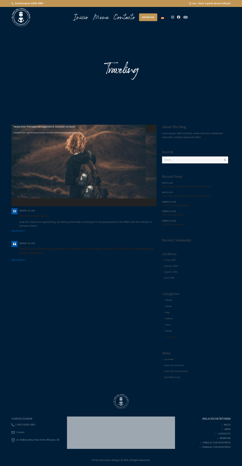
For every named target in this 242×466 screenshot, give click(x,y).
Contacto (124, 17)
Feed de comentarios (176, 371)
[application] (83, 165)
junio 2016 (169, 277)
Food (167, 324)
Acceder (169, 359)
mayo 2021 (170, 260)
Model (168, 331)
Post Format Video (34, 215)
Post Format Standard (175, 205)
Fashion (169, 318)
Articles (168, 300)
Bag (167, 312)
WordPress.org (172, 377)
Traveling (170, 337)
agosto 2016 (170, 271)
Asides (168, 306)
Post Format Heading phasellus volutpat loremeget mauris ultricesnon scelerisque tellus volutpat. (86, 250)
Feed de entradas (174, 365)
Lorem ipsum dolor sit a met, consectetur (186, 186)
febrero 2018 (171, 266)
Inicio (81, 17)
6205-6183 (37, 3)
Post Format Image (173, 224)
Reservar (148, 17)
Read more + (18, 230)
